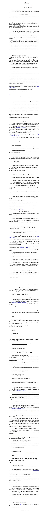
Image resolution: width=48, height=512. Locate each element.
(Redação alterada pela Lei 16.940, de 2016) (25, 476)
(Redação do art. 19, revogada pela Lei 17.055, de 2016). (18, 408)
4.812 (32, 504)
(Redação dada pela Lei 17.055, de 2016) (21, 127)
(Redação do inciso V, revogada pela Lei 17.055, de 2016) (19, 302)
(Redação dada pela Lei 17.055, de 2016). (14, 172)
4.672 (20, 504)
